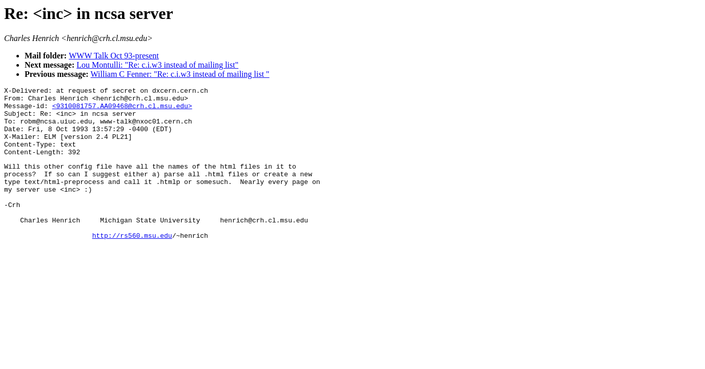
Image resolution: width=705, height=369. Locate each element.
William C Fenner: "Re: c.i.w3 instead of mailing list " (180, 74)
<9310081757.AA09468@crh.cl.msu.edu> (122, 110)
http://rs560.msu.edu (132, 264)
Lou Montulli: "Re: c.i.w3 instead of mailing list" (157, 64)
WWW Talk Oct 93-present (114, 55)
